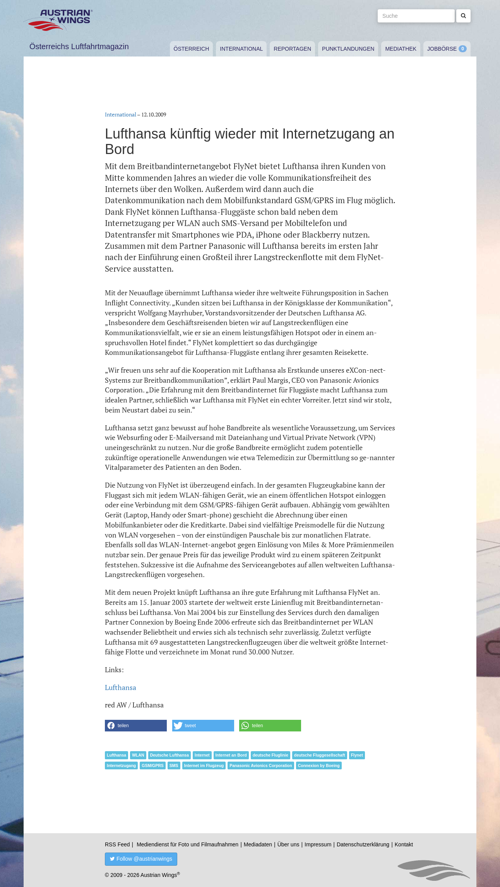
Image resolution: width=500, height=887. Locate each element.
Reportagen (292, 49)
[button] (136, 725)
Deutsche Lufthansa (169, 755)
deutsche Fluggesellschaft (319, 755)
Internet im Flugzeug (204, 765)
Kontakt (404, 844)
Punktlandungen (348, 49)
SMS (174, 765)
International (241, 49)
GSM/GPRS (153, 765)
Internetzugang (121, 765)
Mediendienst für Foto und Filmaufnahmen (187, 844)
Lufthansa (120, 687)
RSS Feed (117, 844)
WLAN (138, 755)
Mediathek (400, 49)
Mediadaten (258, 844)
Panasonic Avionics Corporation (260, 765)
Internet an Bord (231, 755)
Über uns (288, 844)
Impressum (318, 844)
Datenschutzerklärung (363, 844)
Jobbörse (442, 49)
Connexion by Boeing (319, 765)
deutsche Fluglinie (270, 755)
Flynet (357, 755)
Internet (202, 755)
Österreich (191, 49)
